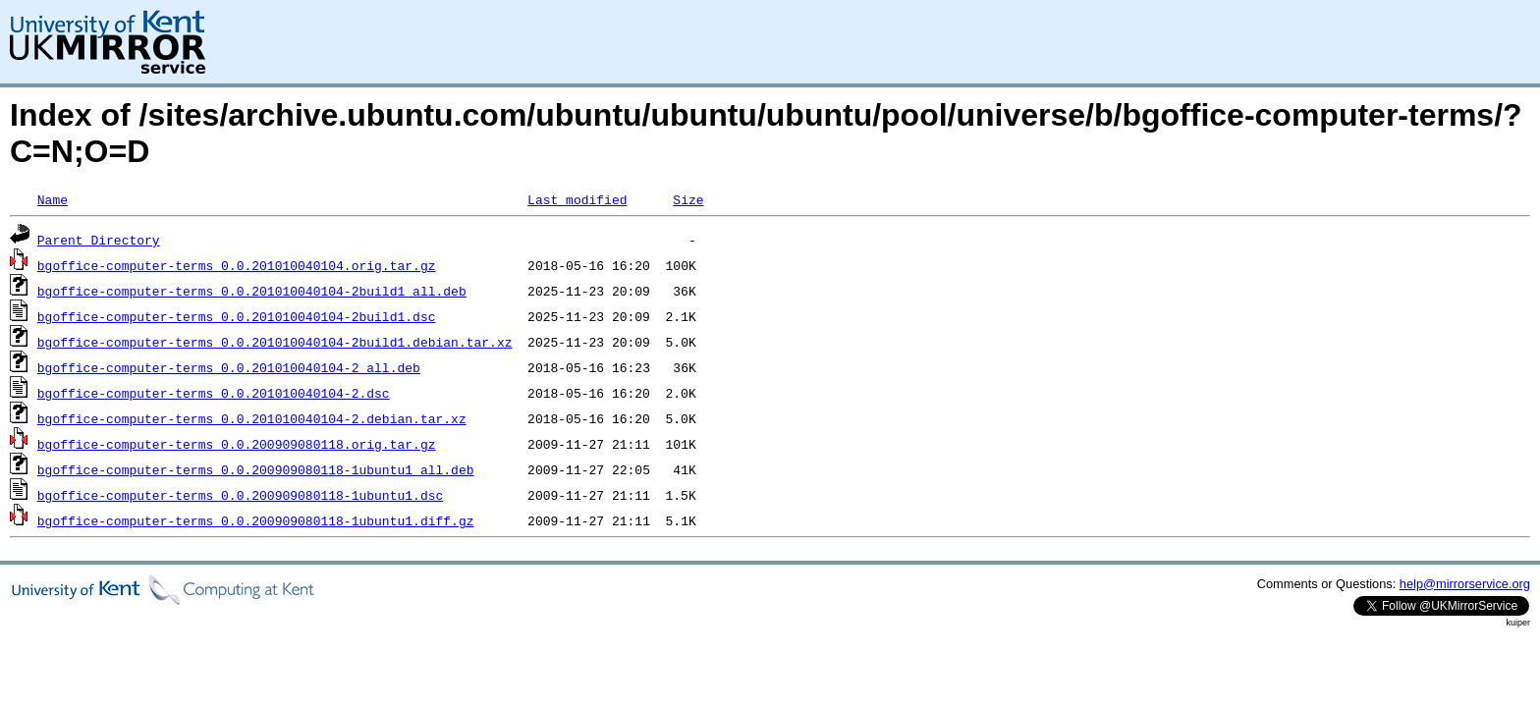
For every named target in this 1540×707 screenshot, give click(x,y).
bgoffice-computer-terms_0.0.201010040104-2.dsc (213, 393)
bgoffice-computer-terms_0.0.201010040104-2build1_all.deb (252, 290)
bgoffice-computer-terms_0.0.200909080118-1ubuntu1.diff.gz (255, 520)
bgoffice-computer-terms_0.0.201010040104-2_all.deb (228, 367)
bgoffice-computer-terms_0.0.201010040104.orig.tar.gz (236, 265)
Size (688, 199)
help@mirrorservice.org (1465, 583)
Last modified (577, 199)
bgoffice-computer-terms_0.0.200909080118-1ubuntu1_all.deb (255, 469)
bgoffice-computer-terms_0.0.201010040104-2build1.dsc (236, 316)
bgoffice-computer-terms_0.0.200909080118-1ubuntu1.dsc (240, 495)
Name (52, 199)
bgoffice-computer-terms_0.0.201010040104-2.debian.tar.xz (252, 418)
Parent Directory (98, 239)
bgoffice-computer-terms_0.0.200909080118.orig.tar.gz (236, 444)
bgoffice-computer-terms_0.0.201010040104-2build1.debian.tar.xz (275, 342)
